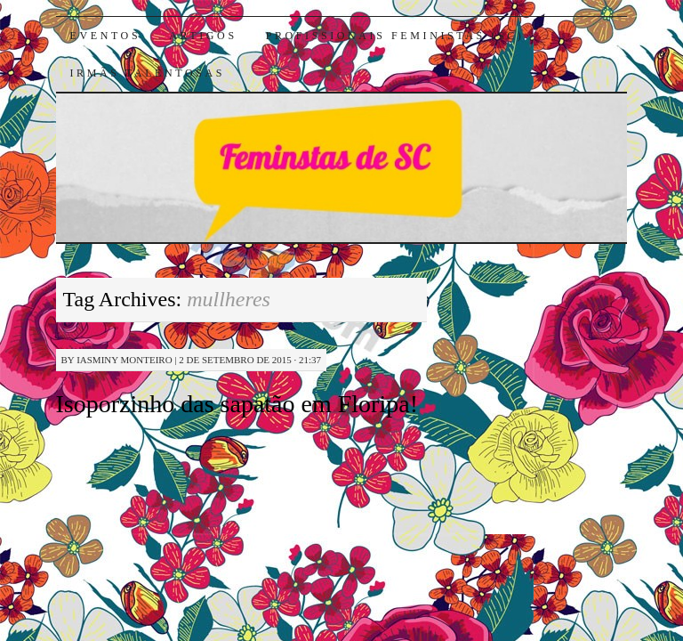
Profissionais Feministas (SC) (395, 35)
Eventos (105, 35)
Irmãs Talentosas (148, 73)
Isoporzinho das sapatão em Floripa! (237, 404)
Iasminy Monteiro (124, 359)
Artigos (203, 35)
